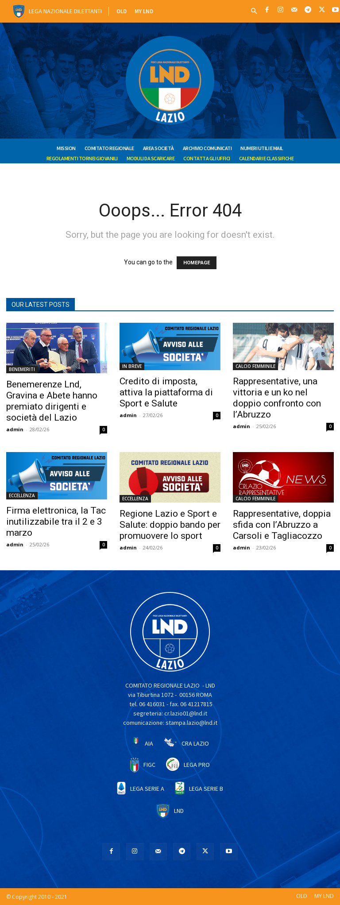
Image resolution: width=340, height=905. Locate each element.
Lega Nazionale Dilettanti (65, 11)
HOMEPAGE (196, 263)
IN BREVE (132, 366)
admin (14, 429)
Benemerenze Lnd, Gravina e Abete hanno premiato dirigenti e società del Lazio (51, 401)
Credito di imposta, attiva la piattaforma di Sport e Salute (166, 392)
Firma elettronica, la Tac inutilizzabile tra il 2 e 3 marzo (56, 521)
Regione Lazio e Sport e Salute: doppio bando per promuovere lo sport (170, 524)
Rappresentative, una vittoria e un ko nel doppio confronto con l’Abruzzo (277, 398)
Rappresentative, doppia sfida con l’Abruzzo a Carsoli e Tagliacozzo (282, 524)
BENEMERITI (22, 369)
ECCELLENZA (22, 495)
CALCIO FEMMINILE (255, 366)
